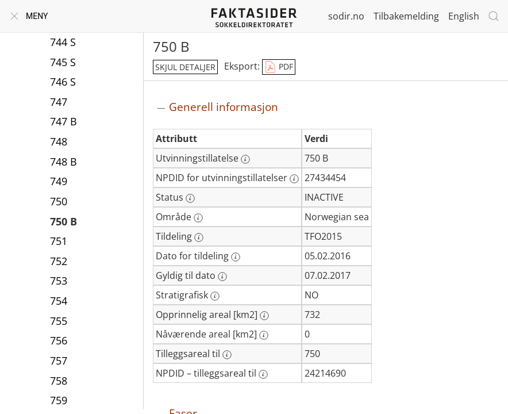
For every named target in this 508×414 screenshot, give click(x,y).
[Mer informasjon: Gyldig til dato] (222, 276)
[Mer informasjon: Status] (190, 198)
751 (58, 241)
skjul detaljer (185, 67)
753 (58, 281)
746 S (63, 82)
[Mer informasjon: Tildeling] (198, 237)
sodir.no (346, 16)
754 (58, 301)
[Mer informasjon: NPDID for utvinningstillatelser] (294, 178)
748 (58, 141)
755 (58, 321)
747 (58, 102)
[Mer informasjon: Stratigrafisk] (215, 296)
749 (58, 181)
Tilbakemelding (406, 16)
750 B (63, 221)
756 (58, 340)
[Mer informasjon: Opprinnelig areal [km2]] (264, 315)
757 (58, 360)
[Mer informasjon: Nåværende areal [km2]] (263, 335)
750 (58, 201)
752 (58, 261)
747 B (63, 121)
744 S (63, 42)
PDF (278, 67)
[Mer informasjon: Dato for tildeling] (235, 257)
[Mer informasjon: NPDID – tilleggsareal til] (263, 374)
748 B (63, 161)
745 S (63, 62)
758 (58, 381)
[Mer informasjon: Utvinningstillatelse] (245, 159)
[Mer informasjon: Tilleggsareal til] (227, 354)
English (463, 16)
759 (58, 400)
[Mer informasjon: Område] (198, 218)
